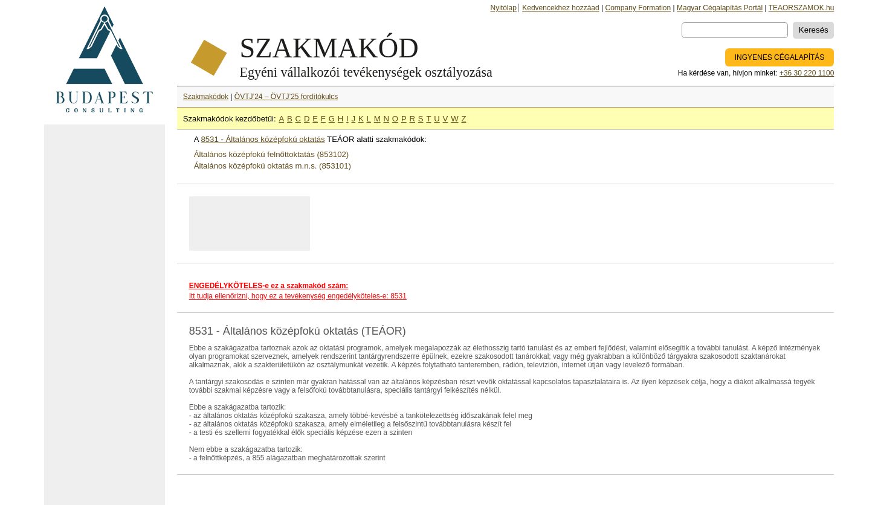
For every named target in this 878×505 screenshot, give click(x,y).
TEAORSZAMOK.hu (801, 8)
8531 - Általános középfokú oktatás (262, 139)
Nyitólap (504, 8)
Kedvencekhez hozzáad (560, 8)
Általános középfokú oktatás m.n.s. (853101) (272, 165)
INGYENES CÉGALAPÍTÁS (780, 57)
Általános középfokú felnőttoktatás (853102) (271, 154)
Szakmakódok (205, 96)
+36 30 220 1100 (807, 73)
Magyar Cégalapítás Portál (720, 8)
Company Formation (638, 8)
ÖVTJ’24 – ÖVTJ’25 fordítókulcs (286, 96)
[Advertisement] (104, 314)
